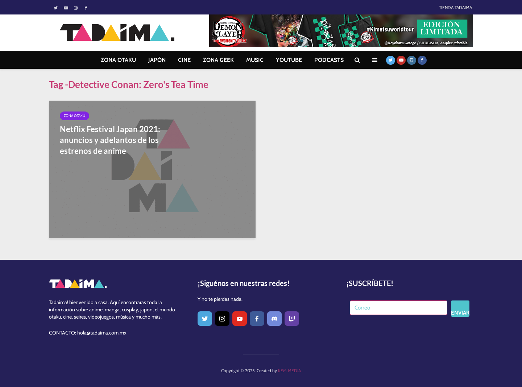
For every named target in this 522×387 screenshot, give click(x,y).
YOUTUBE (289, 59)
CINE (184, 59)
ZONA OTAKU (118, 59)
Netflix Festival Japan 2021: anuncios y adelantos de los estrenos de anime (110, 140)
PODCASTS (329, 59)
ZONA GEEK (218, 59)
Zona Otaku (74, 115)
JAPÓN (157, 59)
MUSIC (255, 59)
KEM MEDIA (289, 370)
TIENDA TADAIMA (455, 7)
